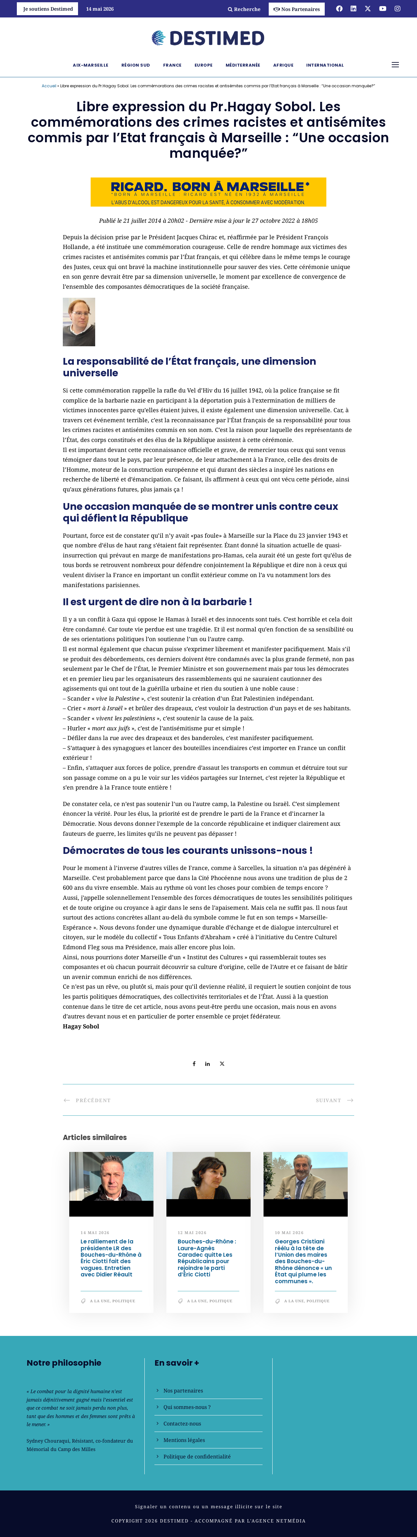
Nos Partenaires (297, 9)
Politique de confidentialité (197, 1456)
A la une (100, 1300)
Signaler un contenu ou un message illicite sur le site (208, 1506)
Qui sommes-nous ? (187, 1407)
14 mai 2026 (95, 1232)
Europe (204, 65)
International (325, 65)
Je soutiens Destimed (48, 8)
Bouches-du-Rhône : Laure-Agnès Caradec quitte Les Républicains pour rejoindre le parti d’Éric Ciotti (207, 1258)
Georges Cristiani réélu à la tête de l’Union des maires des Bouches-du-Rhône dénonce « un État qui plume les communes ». (303, 1261)
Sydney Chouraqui (48, 1440)
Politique (123, 1300)
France (172, 65)
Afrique (283, 65)
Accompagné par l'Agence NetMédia (250, 1521)
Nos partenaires (183, 1390)
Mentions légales (184, 1440)
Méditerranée (243, 65)
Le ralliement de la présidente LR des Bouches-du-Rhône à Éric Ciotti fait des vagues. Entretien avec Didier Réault (111, 1258)
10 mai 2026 (289, 1232)
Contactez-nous (182, 1423)
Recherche (244, 9)
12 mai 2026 (192, 1232)
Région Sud (135, 65)
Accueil (49, 86)
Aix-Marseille (90, 65)
